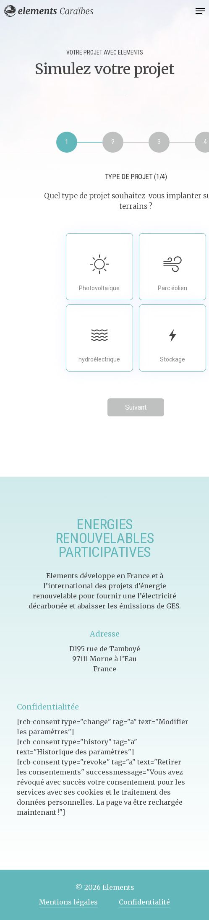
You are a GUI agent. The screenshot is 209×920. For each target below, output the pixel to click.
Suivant (135, 407)
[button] (200, 11)
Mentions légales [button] (68, 902)
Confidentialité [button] (144, 902)
